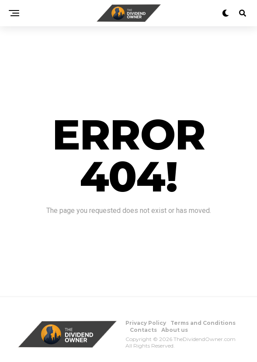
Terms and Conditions (203, 323)
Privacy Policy (145, 323)
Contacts (143, 330)
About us (174, 330)
